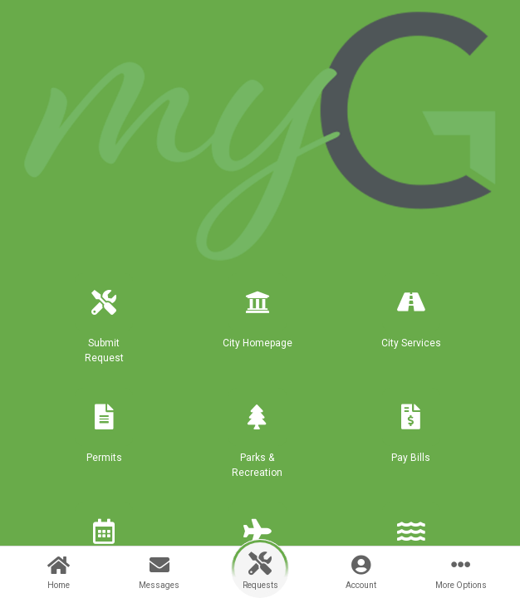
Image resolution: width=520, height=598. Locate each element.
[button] (104, 325)
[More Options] (461, 572)
